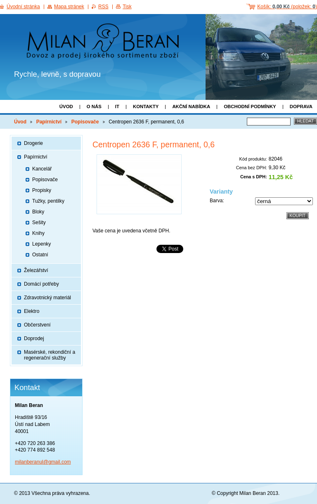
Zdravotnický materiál (47, 298)
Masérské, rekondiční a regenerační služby (49, 355)
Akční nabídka (191, 106)
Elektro (31, 311)
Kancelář (42, 169)
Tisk (127, 6)
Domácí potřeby (41, 284)
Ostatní (40, 255)
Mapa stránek (69, 6)
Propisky (41, 190)
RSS (103, 6)
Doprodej (34, 338)
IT (117, 106)
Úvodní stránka (23, 6)
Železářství (36, 270)
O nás (94, 106)
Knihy (38, 233)
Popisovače (85, 122)
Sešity (39, 222)
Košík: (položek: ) (287, 6)
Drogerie (33, 143)
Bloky (38, 212)
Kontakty (145, 106)
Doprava (301, 106)
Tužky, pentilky (48, 201)
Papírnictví (49, 122)
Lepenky (41, 244)
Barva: (217, 200)
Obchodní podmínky (250, 106)
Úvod (66, 106)
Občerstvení (37, 325)
